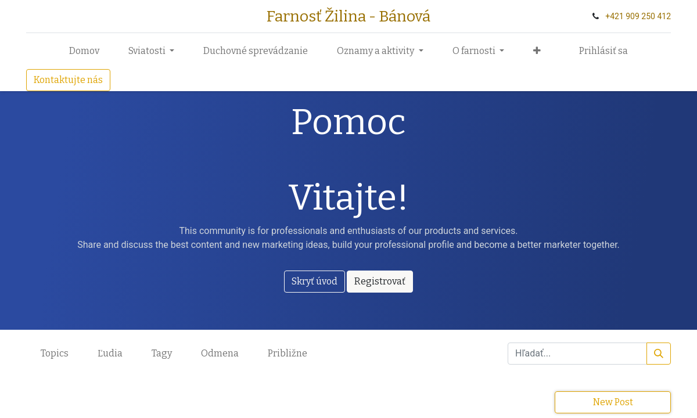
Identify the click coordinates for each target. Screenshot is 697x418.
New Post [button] (613, 402)
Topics (55, 353)
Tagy (162, 353)
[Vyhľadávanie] (658, 354)
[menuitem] (84, 51)
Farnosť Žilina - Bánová (348, 16)
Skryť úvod (314, 281)
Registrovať (379, 281)
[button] (537, 51)
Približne (287, 353)
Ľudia (110, 353)
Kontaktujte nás (68, 79)
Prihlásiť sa (603, 50)
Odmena (220, 353)
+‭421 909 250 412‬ (638, 16)
